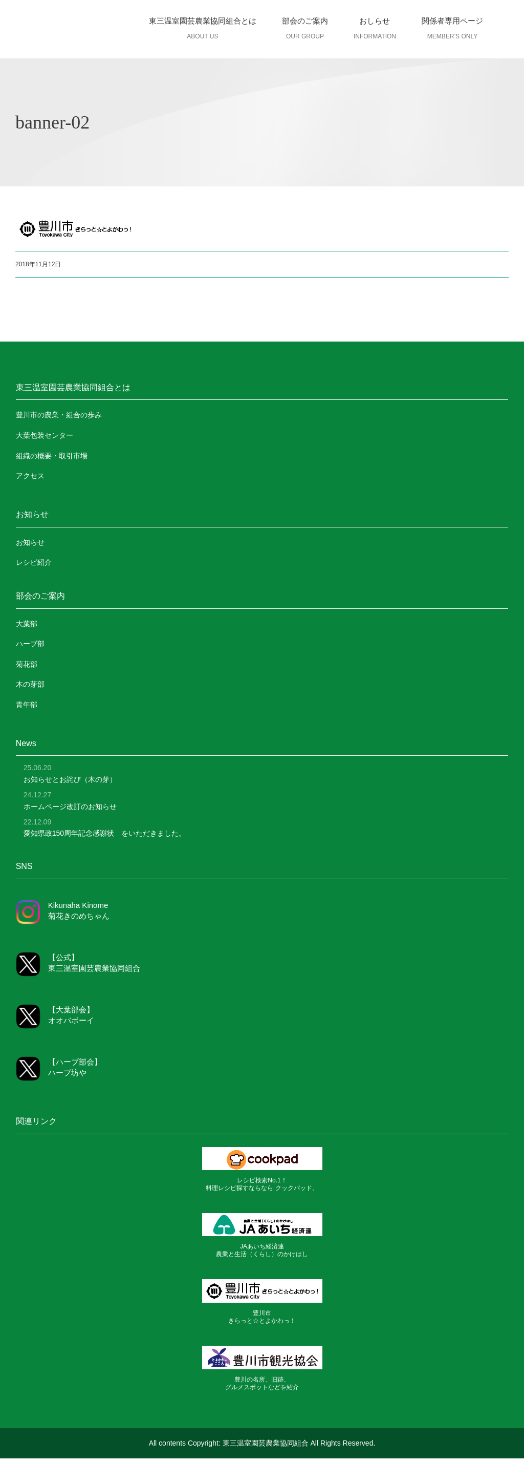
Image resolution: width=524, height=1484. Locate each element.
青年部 (26, 704)
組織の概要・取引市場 (52, 455)
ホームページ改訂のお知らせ (70, 806)
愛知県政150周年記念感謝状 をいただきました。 (105, 833)
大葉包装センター (44, 435)
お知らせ (30, 542)
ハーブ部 (30, 643)
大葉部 (26, 623)
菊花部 (26, 664)
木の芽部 (30, 684)
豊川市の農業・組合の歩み (59, 414)
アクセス (30, 475)
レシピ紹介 (34, 562)
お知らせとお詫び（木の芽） (70, 779)
